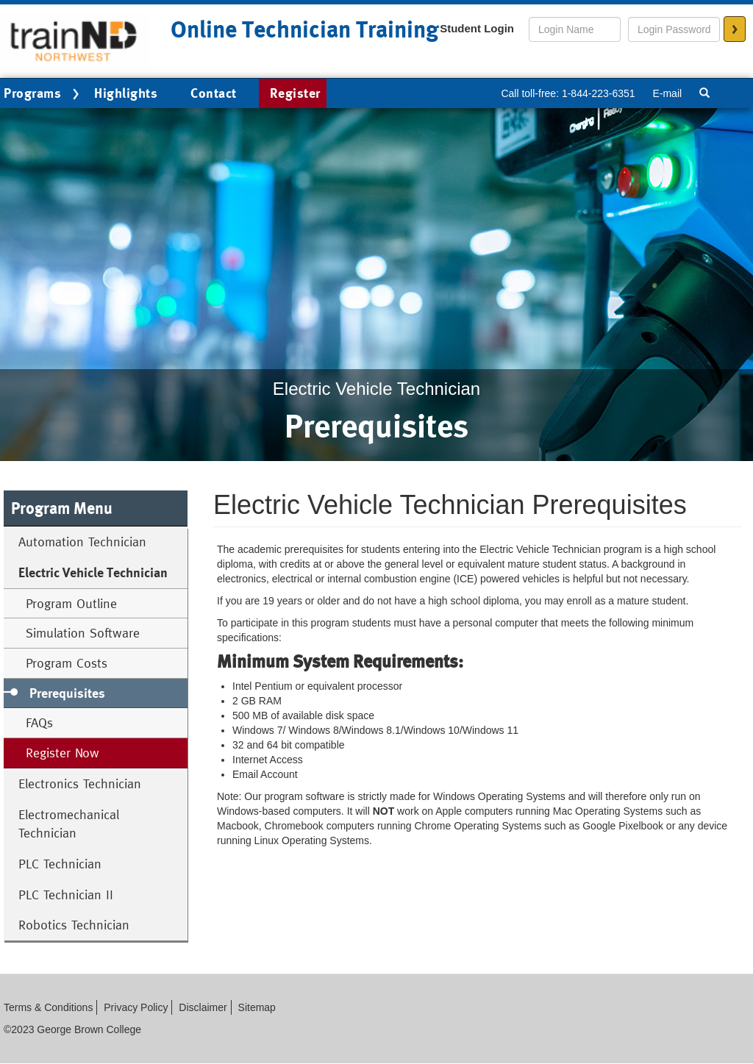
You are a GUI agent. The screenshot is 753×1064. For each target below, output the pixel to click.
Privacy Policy (136, 1007)
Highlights (125, 93)
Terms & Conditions (48, 1007)
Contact (213, 93)
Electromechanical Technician (68, 824)
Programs (43, 94)
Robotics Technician (73, 924)
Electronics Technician (79, 783)
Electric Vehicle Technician (93, 572)
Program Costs (66, 663)
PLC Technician (59, 863)
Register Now (62, 752)
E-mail (667, 93)
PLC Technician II (65, 894)
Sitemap (257, 1007)
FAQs (39, 722)
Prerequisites (67, 693)
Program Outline (71, 603)
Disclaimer (202, 1007)
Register (295, 93)
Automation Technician (82, 541)
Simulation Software (83, 632)
